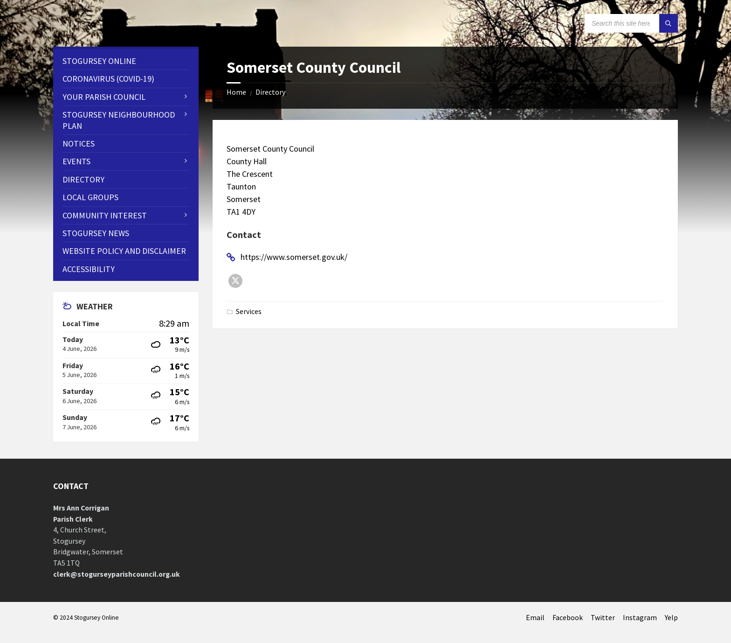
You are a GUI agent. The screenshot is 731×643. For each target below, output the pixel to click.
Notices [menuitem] (78, 143)
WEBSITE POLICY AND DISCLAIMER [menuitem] (124, 250)
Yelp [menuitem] (671, 617)
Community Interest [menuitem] (104, 215)
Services (249, 311)
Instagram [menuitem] (640, 617)
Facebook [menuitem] (567, 617)
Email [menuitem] (535, 617)
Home (236, 92)
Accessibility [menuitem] (88, 269)
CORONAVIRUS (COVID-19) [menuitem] (108, 78)
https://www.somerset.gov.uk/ (294, 257)
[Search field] (631, 23)
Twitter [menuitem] (603, 617)
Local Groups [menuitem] (90, 197)
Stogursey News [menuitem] (95, 233)
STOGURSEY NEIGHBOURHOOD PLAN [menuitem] (118, 120)
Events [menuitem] (76, 161)
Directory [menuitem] (83, 179)
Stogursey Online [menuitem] (99, 61)
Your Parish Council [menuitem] (103, 96)
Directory (270, 92)
